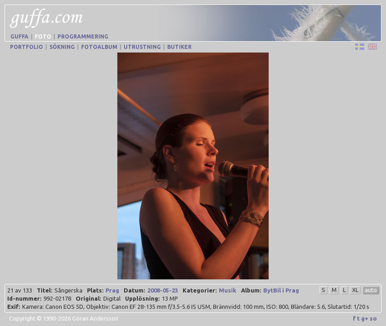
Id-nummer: (24, 290)
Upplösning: (142, 290)
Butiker (179, 47)
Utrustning (142, 47)
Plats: (95, 282)
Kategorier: (200, 282)
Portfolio (26, 47)
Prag (112, 282)
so (373, 310)
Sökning (62, 47)
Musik (227, 282)
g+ (364, 310)
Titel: (44, 282)
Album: (251, 282)
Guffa (19, 36)
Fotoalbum (99, 47)
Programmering (83, 36)
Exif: (13, 298)
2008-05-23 (162, 282)
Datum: (134, 282)
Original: (88, 290)
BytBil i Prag (281, 282)
